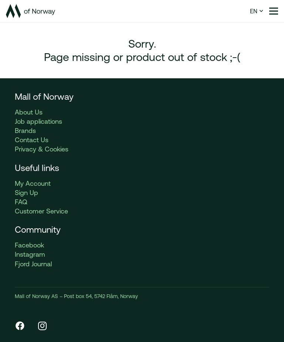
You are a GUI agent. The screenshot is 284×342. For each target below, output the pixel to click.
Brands (25, 130)
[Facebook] (20, 326)
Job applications (38, 121)
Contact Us (31, 140)
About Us (29, 112)
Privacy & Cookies (41, 149)
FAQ (21, 202)
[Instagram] (42, 326)
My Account (33, 183)
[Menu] (273, 11)
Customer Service (41, 211)
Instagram (30, 254)
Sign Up (26, 192)
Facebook (29, 245)
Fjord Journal (33, 264)
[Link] (30, 11)
